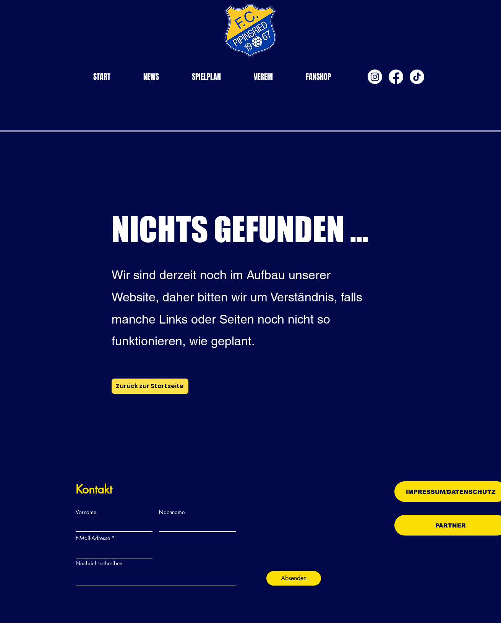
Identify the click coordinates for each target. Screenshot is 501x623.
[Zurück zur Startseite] (150, 386)
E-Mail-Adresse (93, 538)
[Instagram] (375, 77)
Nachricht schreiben (99, 563)
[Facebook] (396, 77)
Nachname (172, 512)
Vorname (86, 512)
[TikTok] (417, 77)
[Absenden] (294, 578)
